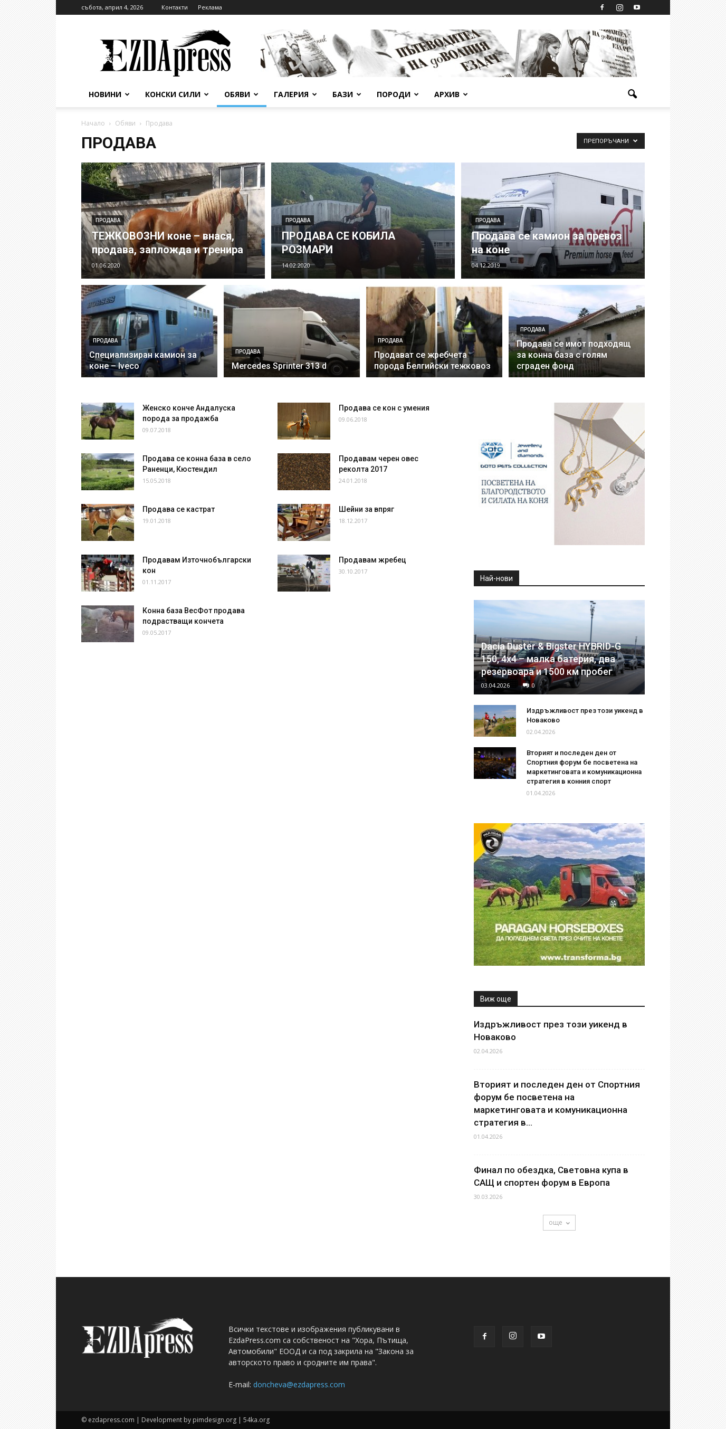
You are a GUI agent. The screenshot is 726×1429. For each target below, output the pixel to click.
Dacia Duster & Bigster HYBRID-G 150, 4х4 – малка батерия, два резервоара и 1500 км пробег (551, 659)
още (559, 1222)
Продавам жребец (372, 560)
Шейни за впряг (366, 509)
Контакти (174, 7)
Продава (107, 220)
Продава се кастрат (178, 509)
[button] (632, 94)
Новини (109, 94)
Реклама (210, 7)
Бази (346, 94)
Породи (398, 94)
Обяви (241, 94)
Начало (93, 123)
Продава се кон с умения (384, 408)
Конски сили (177, 94)
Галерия (295, 94)
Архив (451, 94)
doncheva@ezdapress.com (299, 1384)
